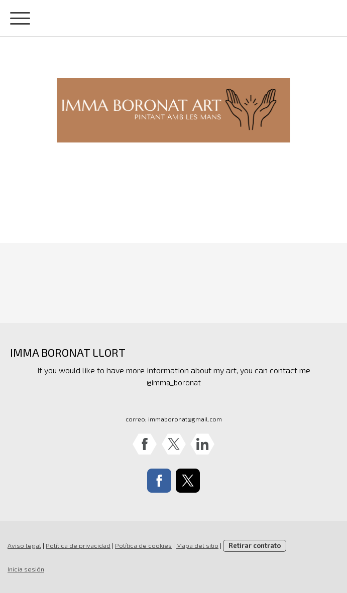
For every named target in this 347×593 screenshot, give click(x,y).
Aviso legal (24, 545)
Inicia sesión (26, 569)
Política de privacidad (78, 545)
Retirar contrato (254, 545)
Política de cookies (143, 545)
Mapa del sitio (197, 545)
